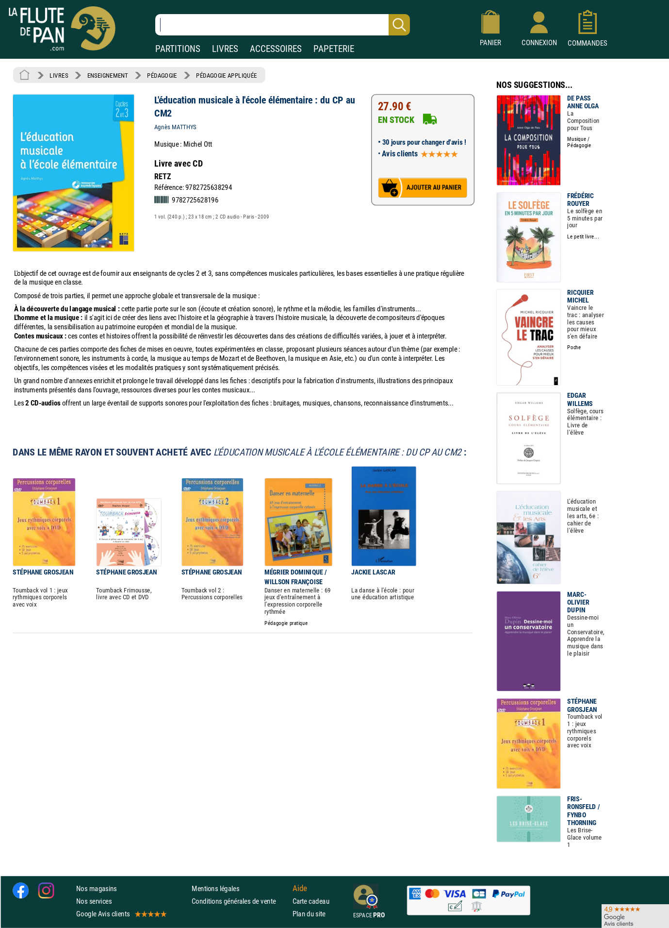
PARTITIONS (177, 48)
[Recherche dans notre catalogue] (282, 24)
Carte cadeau (311, 901)
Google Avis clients (120, 914)
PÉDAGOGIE (162, 75)
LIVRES (225, 48)
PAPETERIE (333, 48)
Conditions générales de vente (240, 901)
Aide (300, 888)
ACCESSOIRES (276, 48)
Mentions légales (215, 888)
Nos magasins (96, 888)
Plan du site (309, 914)
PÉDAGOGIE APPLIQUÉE (226, 75)
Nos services (94, 901)
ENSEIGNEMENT (107, 75)
